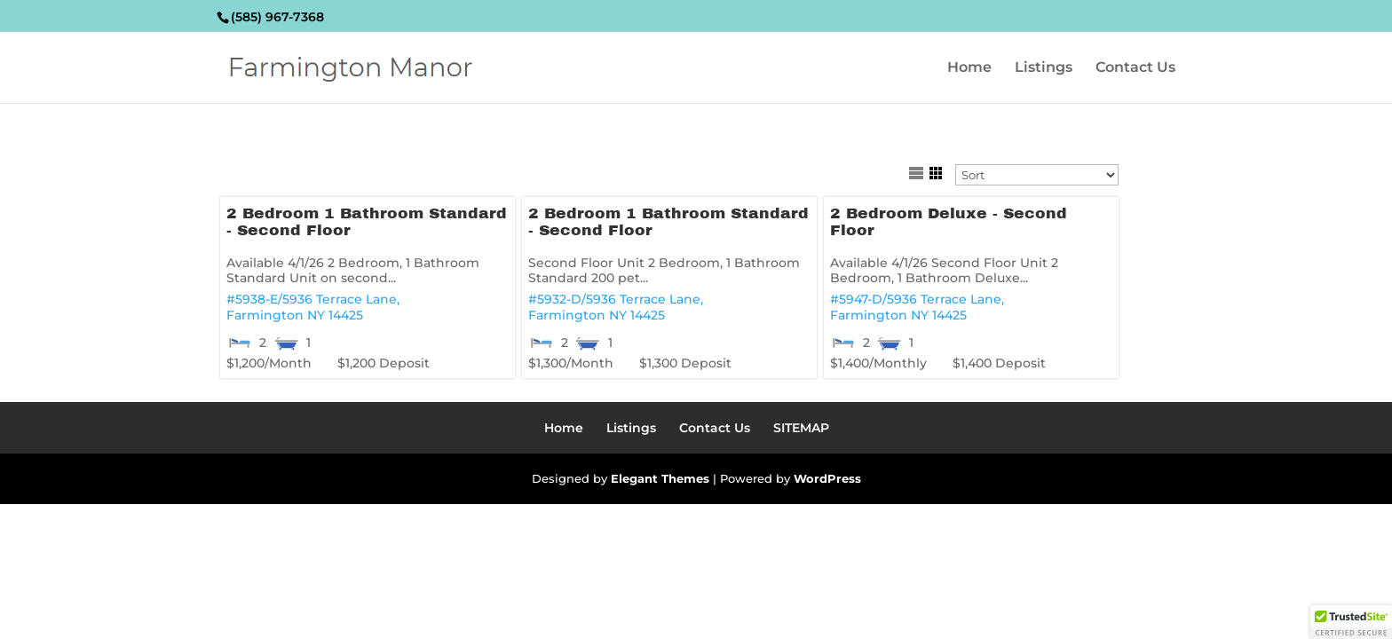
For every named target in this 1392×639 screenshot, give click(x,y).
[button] (1351, 622)
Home (969, 68)
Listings (1043, 68)
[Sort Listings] (1037, 174)
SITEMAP (801, 428)
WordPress (827, 478)
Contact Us (1135, 68)
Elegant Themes (660, 478)
